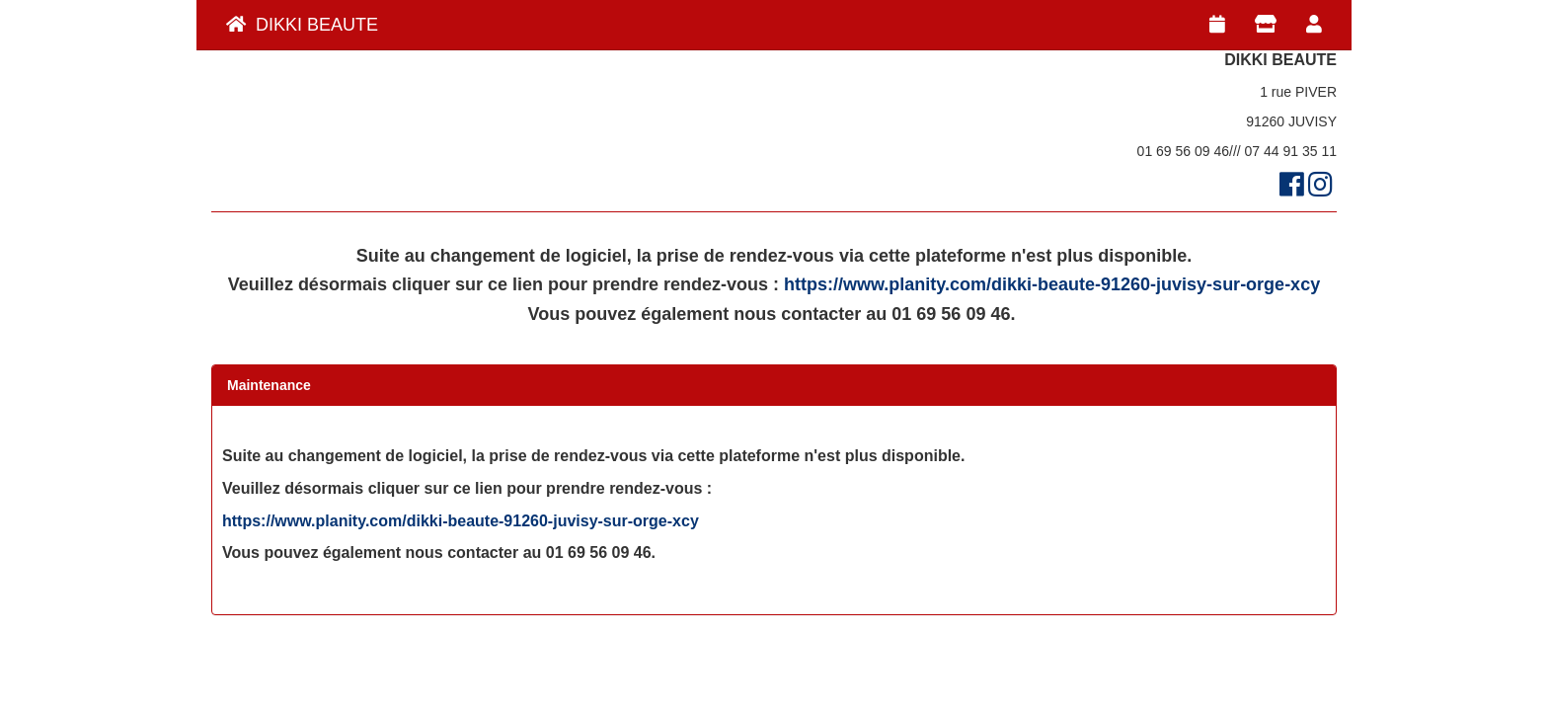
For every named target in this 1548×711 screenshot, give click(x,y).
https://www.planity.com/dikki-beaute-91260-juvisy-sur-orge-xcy (1052, 284)
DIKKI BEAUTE (302, 25)
